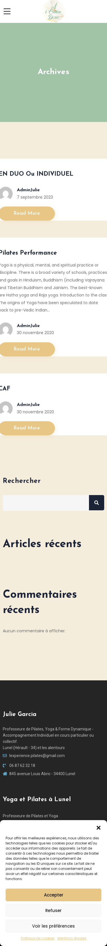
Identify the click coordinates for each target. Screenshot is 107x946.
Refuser (53, 910)
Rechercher (22, 481)
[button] (98, 827)
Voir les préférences (53, 926)
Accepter (53, 895)
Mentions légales (71, 938)
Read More (27, 213)
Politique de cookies (38, 938)
